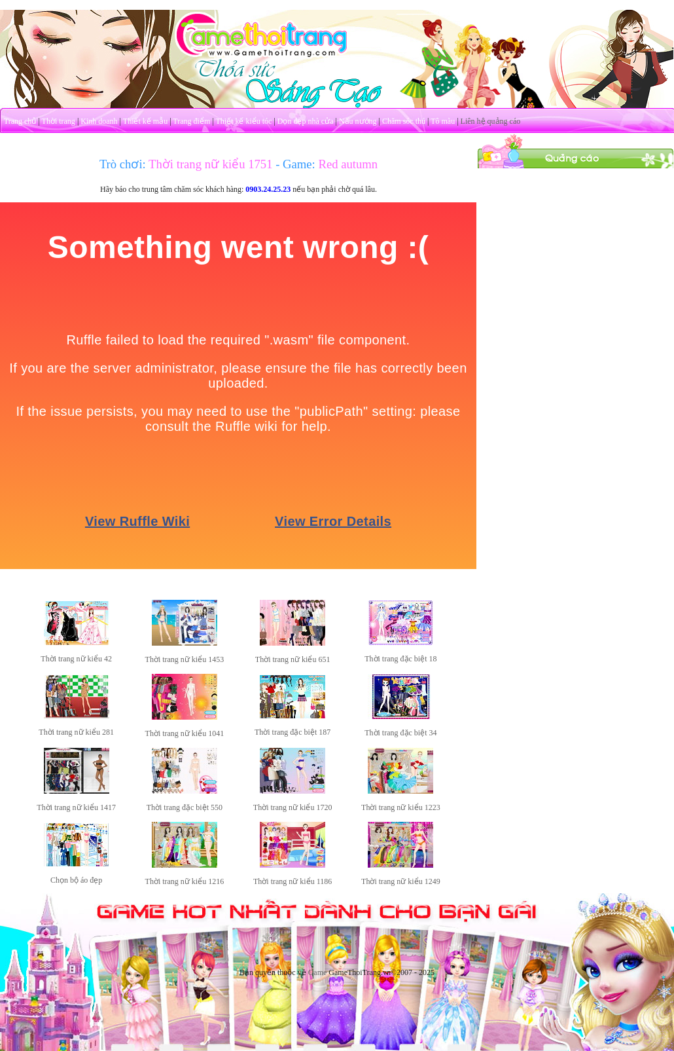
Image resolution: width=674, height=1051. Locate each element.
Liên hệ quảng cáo (491, 121)
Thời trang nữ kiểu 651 (292, 659)
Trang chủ (20, 121)
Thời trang (58, 121)
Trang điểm (191, 121)
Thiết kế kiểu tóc (243, 121)
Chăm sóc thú (403, 121)
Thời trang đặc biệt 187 (292, 732)
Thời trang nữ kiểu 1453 (184, 659)
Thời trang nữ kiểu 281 (76, 732)
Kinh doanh (98, 121)
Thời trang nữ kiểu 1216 (184, 881)
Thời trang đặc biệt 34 (400, 732)
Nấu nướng (358, 121)
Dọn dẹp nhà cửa (305, 121)
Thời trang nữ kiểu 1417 (76, 807)
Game (317, 972)
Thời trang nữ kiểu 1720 (292, 807)
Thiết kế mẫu (145, 121)
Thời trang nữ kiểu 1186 (292, 881)
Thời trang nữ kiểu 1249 (400, 881)
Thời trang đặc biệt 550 (184, 807)
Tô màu (443, 121)
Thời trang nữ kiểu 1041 (184, 733)
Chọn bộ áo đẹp (76, 880)
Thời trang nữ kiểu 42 (76, 658)
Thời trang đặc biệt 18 (400, 658)
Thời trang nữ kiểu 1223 (400, 807)
